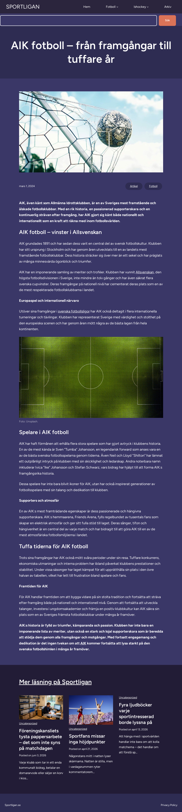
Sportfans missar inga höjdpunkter (87, 739)
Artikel (134, 186)
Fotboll (153, 186)
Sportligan (23, 6)
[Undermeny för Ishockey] (148, 7)
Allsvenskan (145, 272)
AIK (83, 643)
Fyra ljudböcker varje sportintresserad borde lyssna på (136, 713)
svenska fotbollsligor (74, 311)
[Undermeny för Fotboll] (117, 7)
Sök (167, 20)
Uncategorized (28, 723)
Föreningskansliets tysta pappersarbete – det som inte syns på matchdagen (40, 739)
